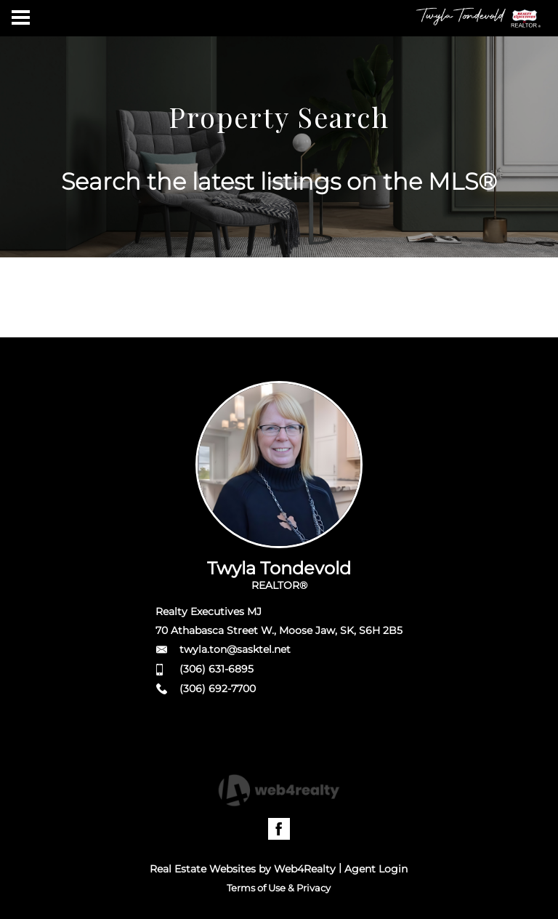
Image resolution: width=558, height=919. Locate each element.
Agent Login (376, 868)
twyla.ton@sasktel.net (235, 649)
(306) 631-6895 (216, 668)
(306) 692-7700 (217, 688)
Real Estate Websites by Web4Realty (243, 868)
